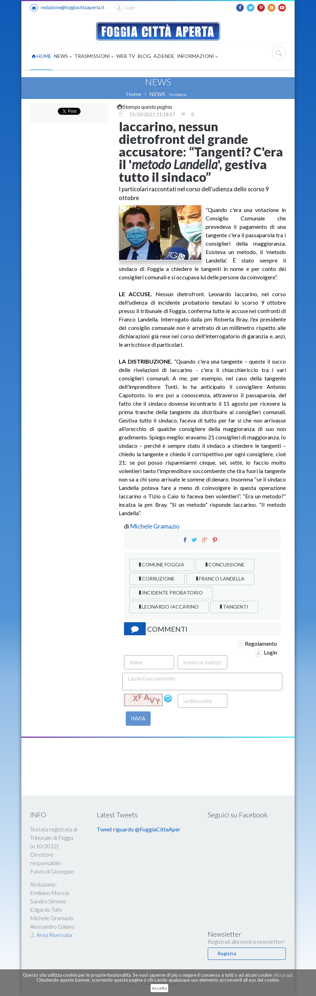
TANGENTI (234, 607)
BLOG (144, 56)
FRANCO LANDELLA (220, 579)
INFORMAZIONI (197, 56)
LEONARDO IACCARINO (169, 607)
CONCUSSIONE (225, 564)
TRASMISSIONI (94, 56)
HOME (41, 56)
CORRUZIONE (157, 579)
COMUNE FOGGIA (161, 564)
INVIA (138, 718)
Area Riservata (51, 934)
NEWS (63, 56)
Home (133, 94)
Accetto (159, 988)
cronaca (178, 94)
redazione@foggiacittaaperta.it (67, 8)
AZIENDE (163, 56)
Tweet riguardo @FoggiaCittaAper (138, 829)
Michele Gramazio (154, 526)
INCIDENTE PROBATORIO (171, 593)
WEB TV (125, 56)
